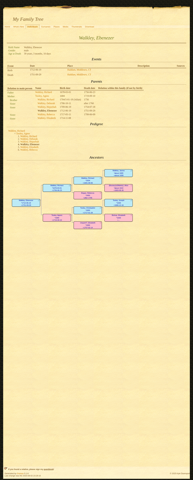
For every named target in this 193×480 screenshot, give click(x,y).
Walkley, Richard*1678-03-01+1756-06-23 (56, 188)
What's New (18, 27)
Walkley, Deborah (46, 103)
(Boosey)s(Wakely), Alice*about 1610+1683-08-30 (118, 188)
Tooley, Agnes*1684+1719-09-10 (56, 217)
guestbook (49, 469)
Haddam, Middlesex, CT (79, 69)
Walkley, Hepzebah (47, 107)
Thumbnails (76, 27)
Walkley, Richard (43, 92)
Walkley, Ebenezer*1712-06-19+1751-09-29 (26, 202)
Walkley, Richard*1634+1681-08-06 (87, 180)
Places (57, 27)
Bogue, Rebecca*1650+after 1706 (87, 195)
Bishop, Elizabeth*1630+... (118, 217)
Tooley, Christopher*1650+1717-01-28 (87, 210)
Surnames (45, 27)
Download (89, 27)
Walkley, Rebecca (46, 114)
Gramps (20, 473)
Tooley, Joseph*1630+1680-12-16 (118, 202)
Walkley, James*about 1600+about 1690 (118, 173)
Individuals (32, 27)
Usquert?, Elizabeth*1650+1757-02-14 (87, 225)
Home (7, 27)
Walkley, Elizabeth (47, 118)
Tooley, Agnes (42, 96)
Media (65, 27)
